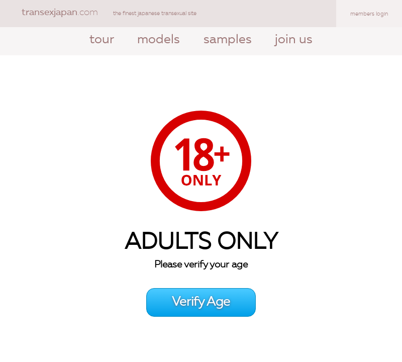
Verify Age (201, 302)
